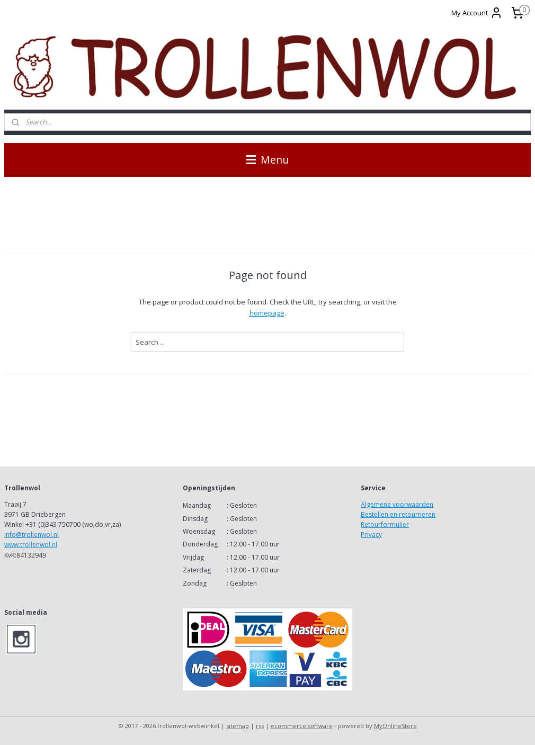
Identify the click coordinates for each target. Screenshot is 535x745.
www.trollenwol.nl (30, 544)
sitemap (237, 726)
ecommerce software (302, 726)
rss (260, 726)
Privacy (371, 534)
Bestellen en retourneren (398, 514)
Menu (267, 159)
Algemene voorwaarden (397, 504)
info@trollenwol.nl (31, 534)
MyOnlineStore (395, 726)
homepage (266, 313)
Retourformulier (385, 524)
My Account (477, 12)
